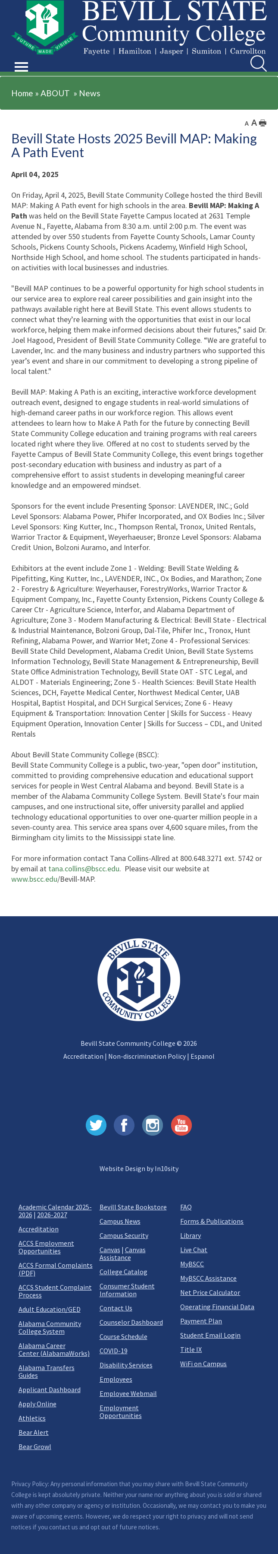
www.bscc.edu (34, 879)
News (89, 93)
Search (250, 55)
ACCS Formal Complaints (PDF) (56, 1269)
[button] (21, 57)
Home (22, 93)
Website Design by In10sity (139, 1168)
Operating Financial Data (217, 1306)
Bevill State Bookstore (133, 1207)
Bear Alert (34, 1432)
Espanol (203, 1056)
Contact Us (116, 1308)
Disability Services (126, 1365)
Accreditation (83, 1056)
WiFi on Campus (203, 1363)
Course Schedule (123, 1336)
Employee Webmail (128, 1393)
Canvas (110, 1249)
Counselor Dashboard (131, 1322)
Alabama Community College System (50, 1327)
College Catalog (123, 1271)
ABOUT (55, 93)
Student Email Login (210, 1335)
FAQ (186, 1207)
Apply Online (37, 1403)
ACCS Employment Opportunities (46, 1247)
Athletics (32, 1418)
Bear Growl (35, 1446)
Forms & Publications (212, 1221)
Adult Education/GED (50, 1309)
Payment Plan (201, 1321)
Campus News (120, 1221)
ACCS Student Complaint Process (55, 1291)
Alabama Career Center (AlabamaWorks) (54, 1349)
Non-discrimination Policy (147, 1056)
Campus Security (124, 1235)
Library (190, 1235)
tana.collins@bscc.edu (83, 869)
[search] (258, 63)
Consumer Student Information (127, 1290)
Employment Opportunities (121, 1411)
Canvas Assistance (123, 1253)
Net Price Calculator (210, 1292)
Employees (116, 1379)
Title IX (191, 1349)
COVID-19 (114, 1350)
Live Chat (193, 1249)
